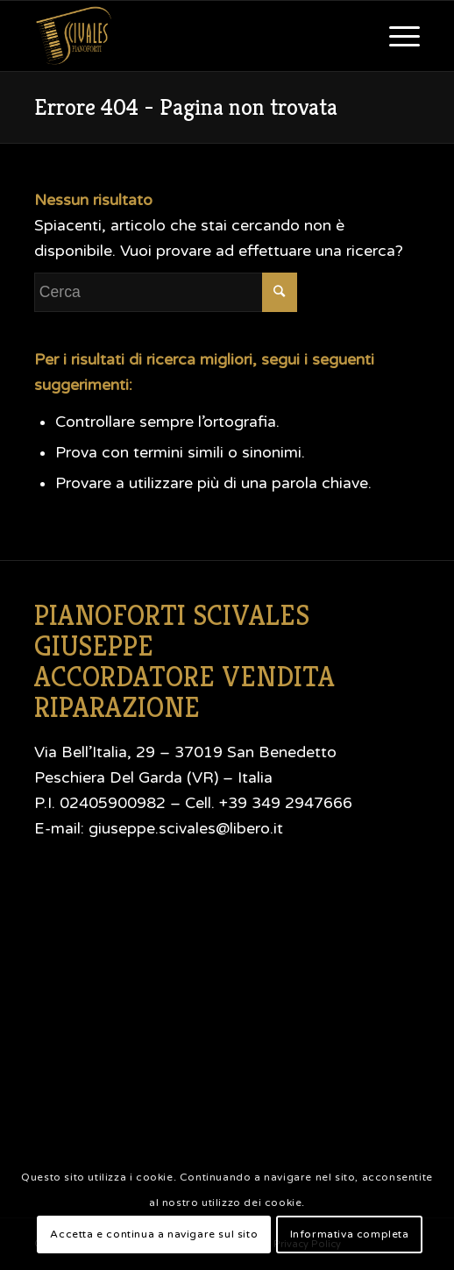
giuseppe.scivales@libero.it (186, 828)
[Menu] (396, 36)
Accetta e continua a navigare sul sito (154, 1234)
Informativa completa (349, 1234)
